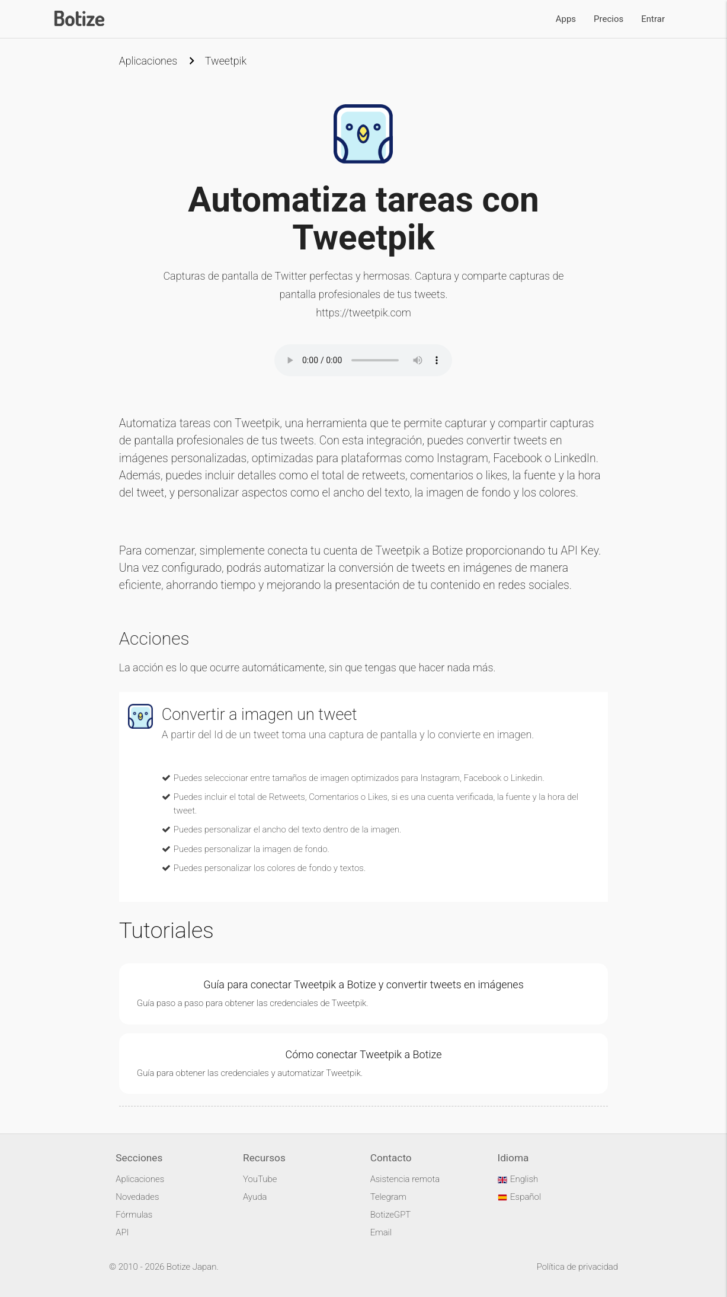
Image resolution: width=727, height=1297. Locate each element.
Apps (566, 19)
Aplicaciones (148, 61)
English (517, 1179)
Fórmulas (134, 1214)
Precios (608, 19)
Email (381, 1232)
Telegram (388, 1197)
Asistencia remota (405, 1179)
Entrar (653, 19)
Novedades (137, 1197)
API (122, 1232)
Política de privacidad (577, 1266)
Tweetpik (225, 61)
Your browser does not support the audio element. (363, 360)
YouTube (260, 1179)
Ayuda (255, 1197)
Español (519, 1197)
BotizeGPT (390, 1214)
